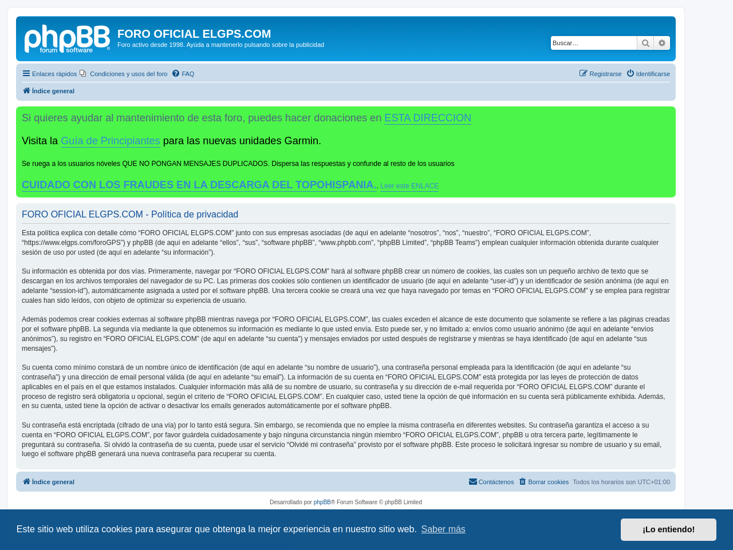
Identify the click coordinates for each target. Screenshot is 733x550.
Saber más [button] (443, 529)
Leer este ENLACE (409, 186)
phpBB (322, 502)
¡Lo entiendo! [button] (669, 529)
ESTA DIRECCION (427, 118)
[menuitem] (123, 74)
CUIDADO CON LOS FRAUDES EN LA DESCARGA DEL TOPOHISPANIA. (199, 185)
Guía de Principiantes (110, 141)
